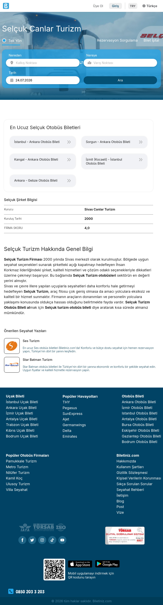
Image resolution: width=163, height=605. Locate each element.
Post (120, 507)
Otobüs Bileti (133, 396)
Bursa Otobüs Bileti (138, 425)
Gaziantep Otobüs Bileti (141, 436)
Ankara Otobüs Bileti (139, 402)
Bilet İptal (151, 40)
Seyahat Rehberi (130, 490)
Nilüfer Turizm (17, 473)
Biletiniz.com (128, 455)
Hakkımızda (126, 461)
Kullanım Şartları (130, 467)
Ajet (66, 419)
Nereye (91, 55)
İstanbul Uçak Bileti (22, 402)
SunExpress (72, 414)
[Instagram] (42, 540)
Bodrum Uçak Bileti (22, 436)
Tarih (12, 73)
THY (66, 402)
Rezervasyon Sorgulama (117, 40)
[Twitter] (32, 540)
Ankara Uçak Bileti (21, 408)
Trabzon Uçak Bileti (22, 425)
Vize (120, 512)
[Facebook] (22, 540)
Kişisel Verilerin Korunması (139, 478)
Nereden (15, 55)
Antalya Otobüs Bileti (139, 419)
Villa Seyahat (16, 490)
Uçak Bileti (15, 396)
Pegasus (70, 408)
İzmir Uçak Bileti (19, 413)
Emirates (70, 436)
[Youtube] (62, 540)
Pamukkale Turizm (21, 461)
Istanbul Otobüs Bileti (139, 413)
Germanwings (74, 425)
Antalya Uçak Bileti (21, 419)
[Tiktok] (52, 540)
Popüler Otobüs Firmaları (27, 455)
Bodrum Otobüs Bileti (139, 442)
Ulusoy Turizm (18, 484)
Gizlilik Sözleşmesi (132, 473)
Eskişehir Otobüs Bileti (140, 430)
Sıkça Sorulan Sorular (135, 484)
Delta (67, 431)
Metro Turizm (17, 467)
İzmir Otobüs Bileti (137, 408)
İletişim (122, 495)
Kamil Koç (14, 478)
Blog (120, 501)
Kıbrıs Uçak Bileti (20, 430)
